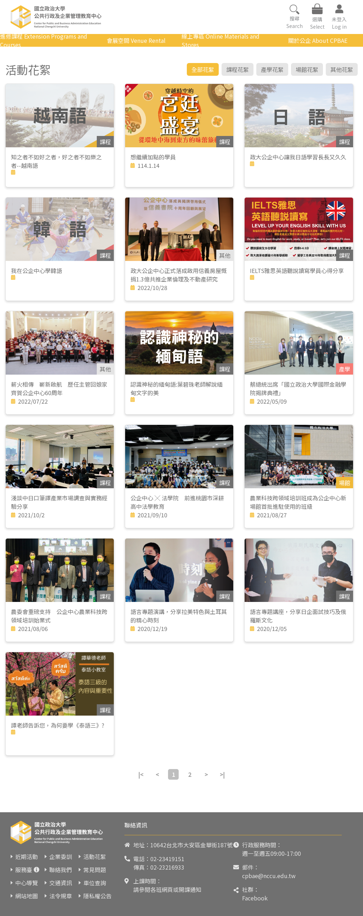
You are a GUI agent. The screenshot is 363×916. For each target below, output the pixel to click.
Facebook (255, 898)
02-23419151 (167, 858)
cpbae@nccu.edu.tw (269, 875)
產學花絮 (272, 69)
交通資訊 (60, 882)
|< (140, 774)
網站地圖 (26, 896)
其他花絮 (341, 69)
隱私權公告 (97, 896)
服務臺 (23, 869)
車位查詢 (94, 882)
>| (222, 774)
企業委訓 (60, 856)
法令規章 (60, 896)
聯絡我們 (60, 869)
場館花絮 (307, 69)
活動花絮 (94, 856)
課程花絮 (237, 69)
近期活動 (26, 856)
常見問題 (94, 869)
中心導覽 (26, 882)
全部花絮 (202, 69)
